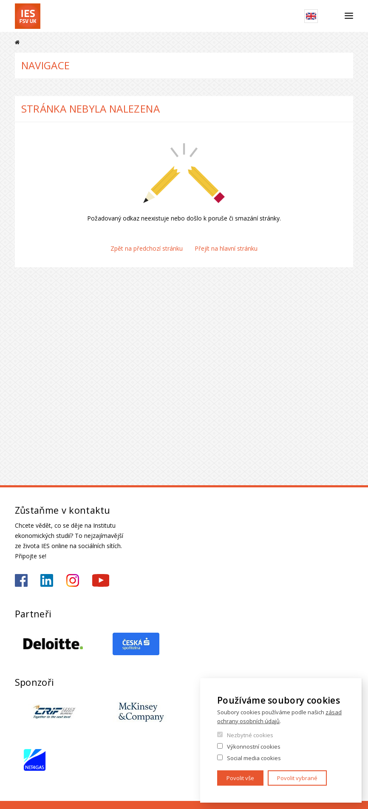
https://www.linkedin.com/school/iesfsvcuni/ (46, 580)
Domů (17, 42)
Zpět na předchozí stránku (146, 248)
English (311, 16)
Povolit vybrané (297, 778)
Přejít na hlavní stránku (226, 248)
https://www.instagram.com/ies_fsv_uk (72, 580)
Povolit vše (240, 778)
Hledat (331, 16)
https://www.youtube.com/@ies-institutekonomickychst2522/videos (100, 580)
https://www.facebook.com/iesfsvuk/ (21, 580)
